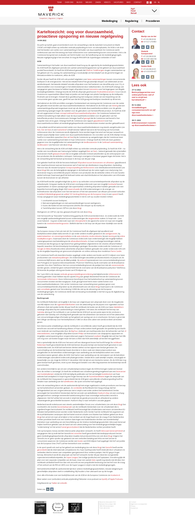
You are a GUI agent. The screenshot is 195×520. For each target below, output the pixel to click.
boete (80, 441)
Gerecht (108, 447)
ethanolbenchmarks (79, 241)
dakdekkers (119, 307)
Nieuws (89, 2)
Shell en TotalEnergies (95, 70)
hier (38, 130)
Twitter (54, 483)
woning (112, 236)
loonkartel (112, 184)
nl (159, 2)
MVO (129, 2)
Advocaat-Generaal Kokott (112, 431)
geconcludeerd (73, 427)
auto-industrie (82, 236)
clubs (93, 460)
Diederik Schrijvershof (146, 52)
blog (69, 145)
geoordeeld (42, 450)
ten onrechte (76, 433)
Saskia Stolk (146, 66)
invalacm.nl (115, 475)
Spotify (105, 479)
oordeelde (77, 388)
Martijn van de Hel (148, 36)
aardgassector (111, 233)
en (155, 2)
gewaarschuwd (59, 154)
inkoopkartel (80, 221)
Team (59, 2)
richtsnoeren (113, 274)
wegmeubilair (94, 218)
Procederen (153, 21)
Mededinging (110, 21)
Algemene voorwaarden (139, 504)
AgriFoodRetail (133, 11)
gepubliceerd (99, 121)
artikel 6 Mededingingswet (50, 194)
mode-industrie (95, 236)
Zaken (98, 2)
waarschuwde (74, 189)
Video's (107, 2)
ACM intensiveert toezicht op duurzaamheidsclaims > (144, 124)
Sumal (63, 427)
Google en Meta (43, 249)
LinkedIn (63, 483)
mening (115, 105)
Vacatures (118, 2)
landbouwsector (90, 142)
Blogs (79, 2)
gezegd (87, 118)
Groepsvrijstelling (73, 167)
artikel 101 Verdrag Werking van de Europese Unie (84, 194)
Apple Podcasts (116, 479)
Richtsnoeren (88, 167)
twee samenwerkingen (96, 79)
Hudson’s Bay (103, 393)
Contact (138, 2)
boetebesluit (107, 374)
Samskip (40, 312)
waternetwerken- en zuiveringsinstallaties (54, 236)
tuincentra (94, 89)
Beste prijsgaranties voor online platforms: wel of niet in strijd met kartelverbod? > (143, 96)
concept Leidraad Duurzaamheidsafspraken (78, 113)
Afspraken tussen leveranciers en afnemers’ (96, 162)
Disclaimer (134, 508)
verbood (83, 260)
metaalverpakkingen (60, 257)
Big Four (74, 331)
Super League (72, 457)
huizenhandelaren (97, 376)
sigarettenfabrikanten (66, 304)
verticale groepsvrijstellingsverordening (76, 274)
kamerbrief (62, 130)
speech (115, 194)
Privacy (133, 506)
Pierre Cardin (116, 251)
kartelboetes (69, 381)
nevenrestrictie (118, 265)
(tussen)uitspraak (64, 407)
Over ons (69, 2)
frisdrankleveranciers (106, 92)
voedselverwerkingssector (58, 223)
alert (74, 181)
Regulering (131, 21)
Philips (81, 333)
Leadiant (97, 336)
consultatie (45, 289)
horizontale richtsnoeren (47, 279)
